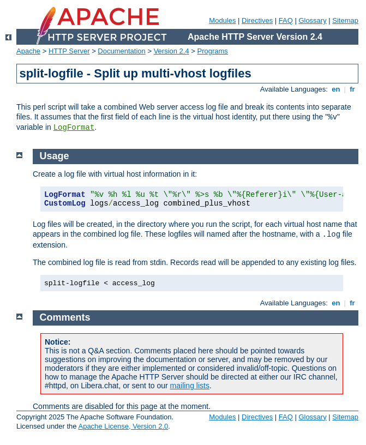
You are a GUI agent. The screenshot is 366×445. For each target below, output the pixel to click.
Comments (65, 317)
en (336, 89)
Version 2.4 (171, 51)
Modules (222, 20)
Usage (54, 156)
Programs (212, 51)
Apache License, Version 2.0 (123, 426)
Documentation (121, 51)
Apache (28, 51)
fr (352, 89)
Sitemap (345, 20)
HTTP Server (69, 51)
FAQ (286, 20)
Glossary (312, 20)
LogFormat (74, 127)
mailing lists (189, 385)
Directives (257, 20)
